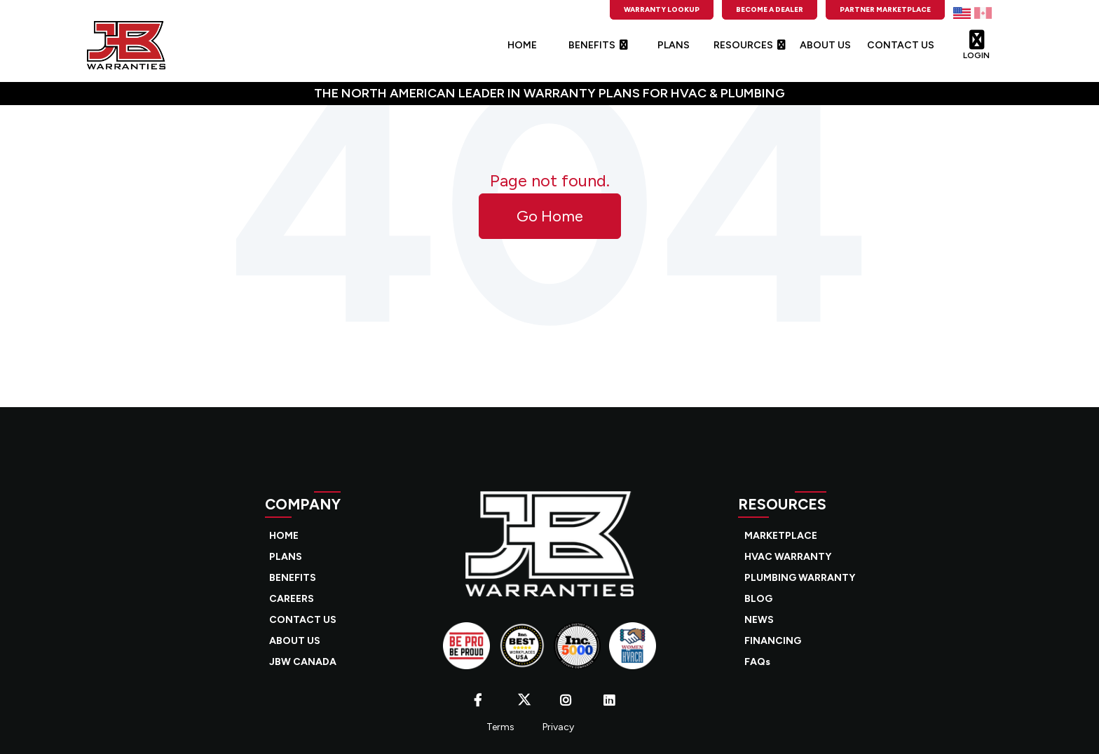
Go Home (550, 216)
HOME (522, 45)
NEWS (759, 620)
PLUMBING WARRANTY (799, 578)
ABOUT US (825, 45)
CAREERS (291, 599)
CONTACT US (900, 45)
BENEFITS (597, 45)
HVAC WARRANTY (787, 557)
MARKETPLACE (780, 536)
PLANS (673, 45)
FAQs (757, 662)
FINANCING (772, 641)
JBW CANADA (302, 662)
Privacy (558, 727)
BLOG (758, 599)
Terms (500, 727)
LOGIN (976, 41)
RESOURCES (749, 45)
